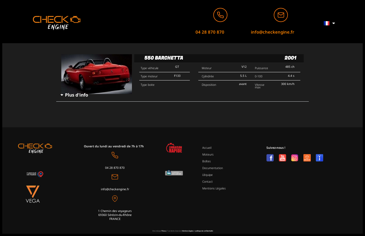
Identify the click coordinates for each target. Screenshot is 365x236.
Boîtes (206, 161)
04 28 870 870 (209, 32)
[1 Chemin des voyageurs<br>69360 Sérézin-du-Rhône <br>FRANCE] (115, 198)
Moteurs (208, 154)
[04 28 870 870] (220, 15)
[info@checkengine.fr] (281, 15)
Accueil (206, 148)
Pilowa (163, 231)
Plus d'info (76, 95)
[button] (182, 95)
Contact (207, 181)
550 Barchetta (163, 58)
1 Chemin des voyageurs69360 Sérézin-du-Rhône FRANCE (115, 215)
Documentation (212, 168)
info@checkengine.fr (272, 32)
